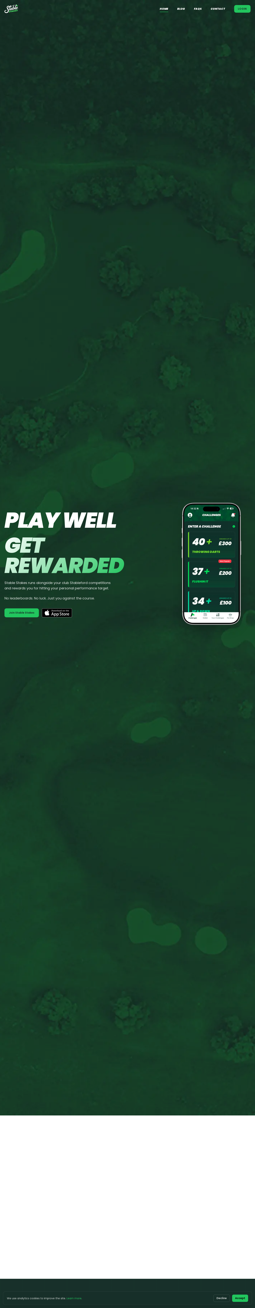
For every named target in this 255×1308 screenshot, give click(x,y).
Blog (181, 8)
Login (242, 8)
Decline (221, 1298)
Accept (240, 1298)
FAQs (198, 8)
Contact (218, 8)
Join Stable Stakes (21, 613)
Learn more (74, 1298)
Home (164, 8)
